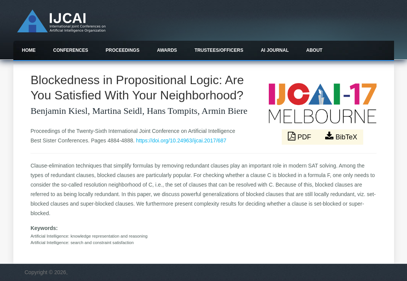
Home (29, 50)
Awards (167, 50)
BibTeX (341, 136)
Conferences (70, 50)
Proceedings (123, 50)
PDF (300, 136)
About (314, 50)
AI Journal (275, 50)
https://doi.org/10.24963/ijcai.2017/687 (181, 140)
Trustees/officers (219, 50)
